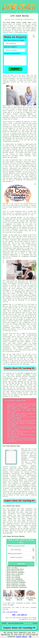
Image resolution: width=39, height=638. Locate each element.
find (7, 508)
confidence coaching (29, 486)
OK (30, 637)
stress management (23, 485)
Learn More (21, 637)
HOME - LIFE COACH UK (19, 615)
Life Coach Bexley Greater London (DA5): (17, 22)
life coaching (24, 481)
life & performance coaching (12, 486)
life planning (23, 467)
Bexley (28, 373)
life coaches (32, 115)
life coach (6, 391)
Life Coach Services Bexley (13, 536)
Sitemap (4, 623)
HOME (17, 12)
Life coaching (7, 373)
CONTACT (28, 12)
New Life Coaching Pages (16, 623)
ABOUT (24, 12)
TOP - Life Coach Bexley (10, 612)
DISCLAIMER (34, 12)
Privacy (35, 623)
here (11, 531)
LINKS (20, 12)
